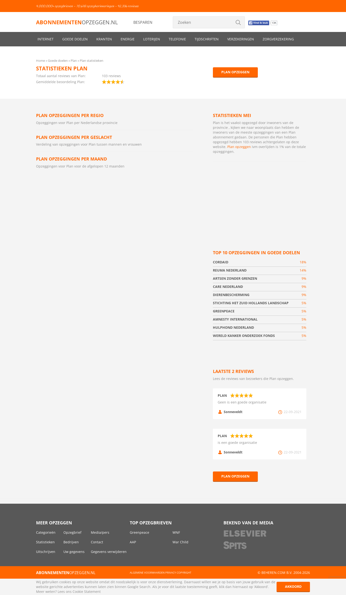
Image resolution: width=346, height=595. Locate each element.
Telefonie (177, 39)
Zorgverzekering (278, 39)
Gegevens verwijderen (109, 551)
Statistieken (45, 542)
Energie (128, 39)
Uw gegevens (74, 551)
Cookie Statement (87, 591)
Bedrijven (71, 542)
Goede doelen (75, 39)
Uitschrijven (45, 551)
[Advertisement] (259, 200)
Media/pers (100, 532)
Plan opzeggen (235, 72)
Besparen (142, 22)
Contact (97, 542)
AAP (133, 542)
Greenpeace (139, 532)
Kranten (104, 39)
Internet (45, 39)
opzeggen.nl (77, 22)
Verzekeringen (240, 39)
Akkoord (293, 586)
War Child (180, 542)
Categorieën (46, 532)
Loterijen (151, 39)
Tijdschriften (207, 39)
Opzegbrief (72, 532)
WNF (176, 532)
